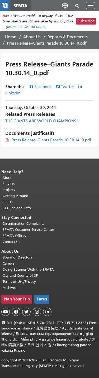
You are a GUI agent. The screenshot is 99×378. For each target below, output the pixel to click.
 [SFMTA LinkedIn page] (47, 312)
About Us (31, 37)
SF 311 (8, 202)
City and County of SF (20, 275)
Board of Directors (17, 257)
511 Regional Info (17, 208)
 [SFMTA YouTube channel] (5, 312)
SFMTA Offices (14, 235)
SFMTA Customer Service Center (28, 229)
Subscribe (86, 21)
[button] (65, 5)
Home (10, 37)
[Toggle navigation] (90, 5)
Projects (9, 190)
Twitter (67, 86)
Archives (9, 287)
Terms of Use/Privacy (19, 281)
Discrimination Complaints (23, 223)
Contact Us (11, 242)
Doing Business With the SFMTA (28, 269)
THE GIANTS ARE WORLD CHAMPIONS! (41, 121)
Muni (7, 177)
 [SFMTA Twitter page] (26, 312)
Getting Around (15, 196)
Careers (8, 263)
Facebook (43, 86)
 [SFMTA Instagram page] (37, 312)
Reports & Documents (68, 37)
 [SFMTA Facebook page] (16, 312)
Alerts (7, 15)
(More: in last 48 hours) (26, 27)
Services (9, 183)
